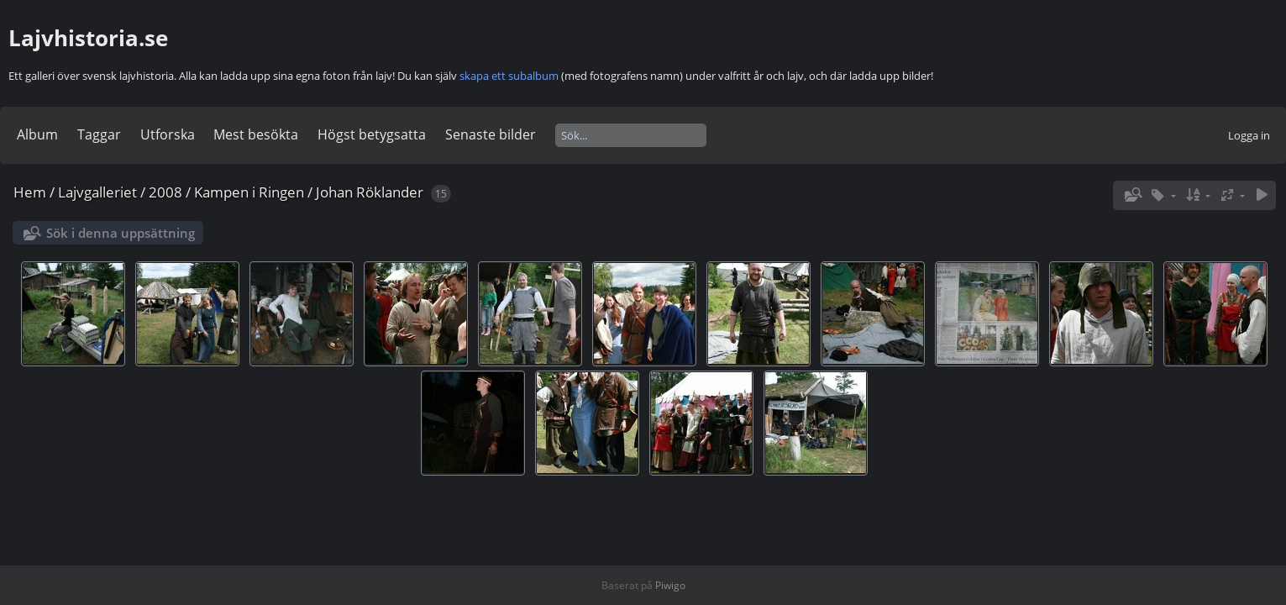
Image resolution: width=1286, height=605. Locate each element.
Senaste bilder (490, 134)
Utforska (167, 134)
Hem (29, 192)
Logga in (1249, 135)
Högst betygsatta (372, 134)
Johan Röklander (369, 192)
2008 (165, 192)
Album (37, 134)
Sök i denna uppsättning (120, 232)
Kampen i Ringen (249, 192)
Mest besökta (255, 134)
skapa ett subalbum (509, 75)
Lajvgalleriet (97, 192)
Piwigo (670, 585)
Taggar (99, 134)
